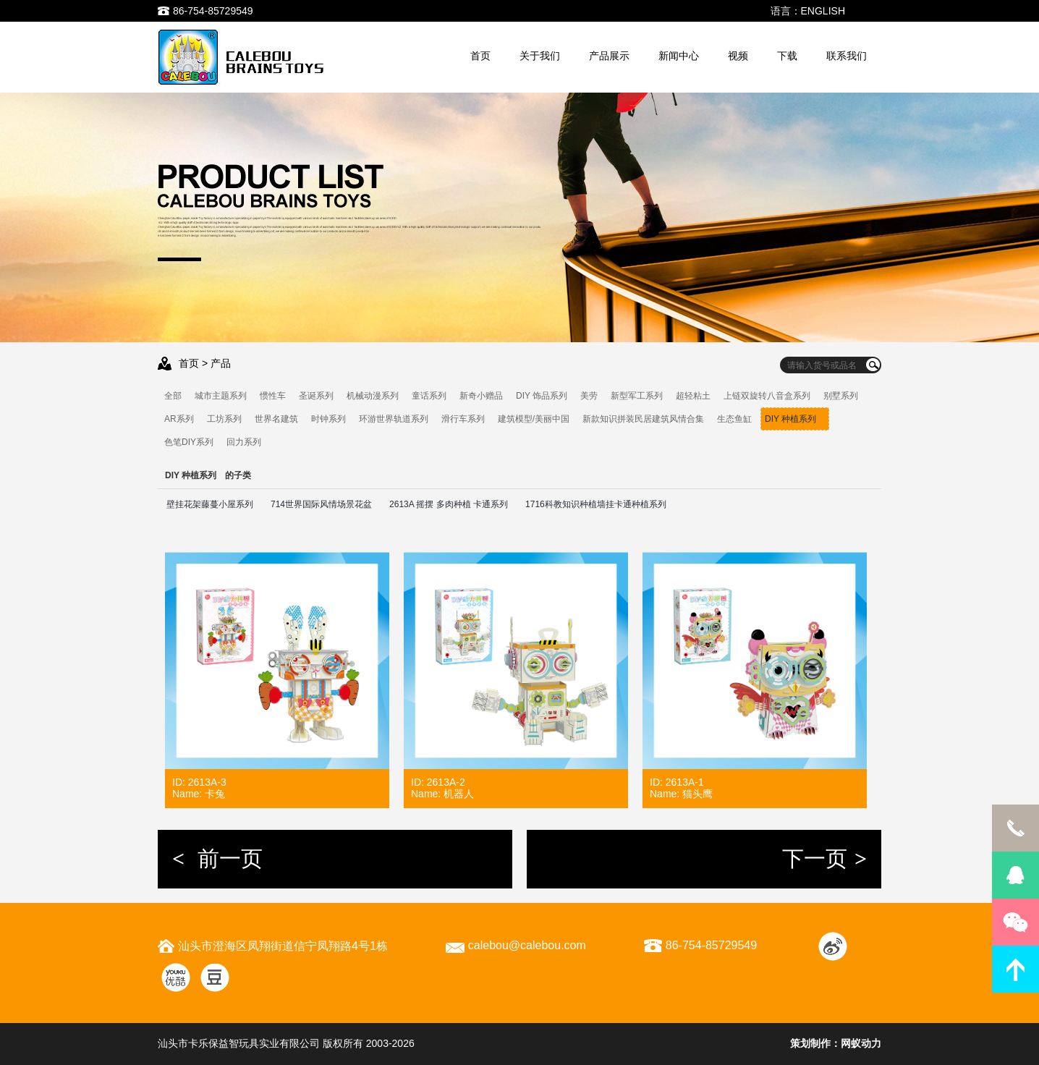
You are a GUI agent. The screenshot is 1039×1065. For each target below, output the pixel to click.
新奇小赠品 (481, 396)
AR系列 (179, 419)
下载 (787, 55)
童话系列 (429, 396)
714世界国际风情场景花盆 (321, 504)
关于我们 (540, 55)
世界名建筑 (276, 419)
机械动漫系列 (373, 396)
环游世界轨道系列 (393, 419)
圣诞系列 (316, 396)
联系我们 (846, 55)
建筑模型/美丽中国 (533, 419)
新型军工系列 (637, 396)
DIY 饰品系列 (541, 396)
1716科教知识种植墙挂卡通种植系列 (595, 504)
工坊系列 (224, 419)
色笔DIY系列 (188, 442)
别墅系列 (840, 396)
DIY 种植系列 (795, 419)
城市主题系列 (221, 396)
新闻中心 (678, 55)
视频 (738, 55)
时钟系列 (328, 419)
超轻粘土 (693, 396)
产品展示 (609, 55)
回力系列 (243, 442)
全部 (173, 396)
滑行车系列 (463, 419)
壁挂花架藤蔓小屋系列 (209, 504)
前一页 (217, 858)
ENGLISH (823, 11)
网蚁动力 (861, 1043)
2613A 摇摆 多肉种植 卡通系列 (448, 504)
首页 (480, 55)
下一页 (824, 858)
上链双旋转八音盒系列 (767, 396)
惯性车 (273, 396)
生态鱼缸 (734, 419)
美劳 (589, 396)
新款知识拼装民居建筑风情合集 (643, 419)
